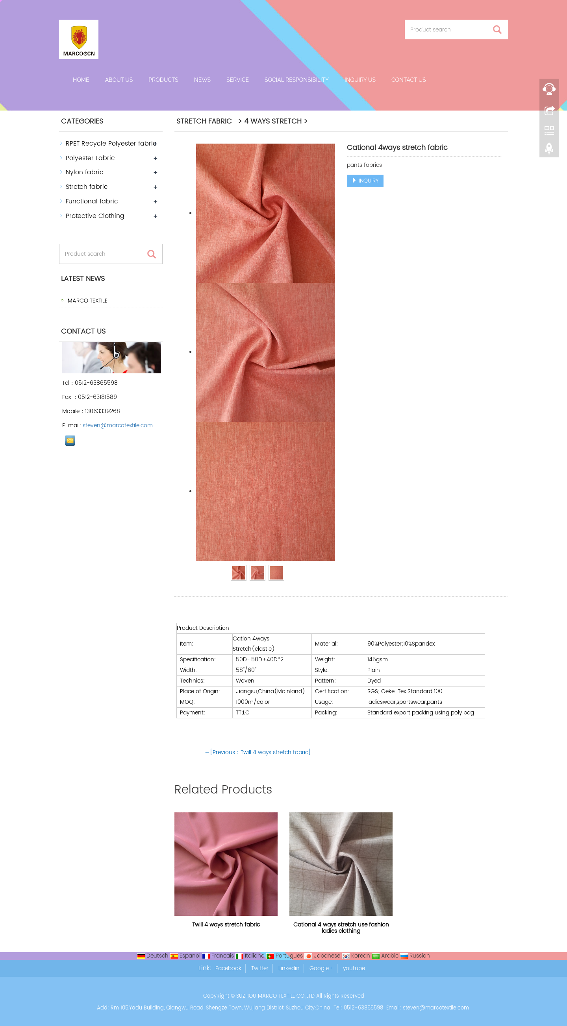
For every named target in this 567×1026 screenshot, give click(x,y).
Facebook (228, 968)
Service (237, 80)
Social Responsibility (297, 80)
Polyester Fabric (90, 158)
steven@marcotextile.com (118, 425)
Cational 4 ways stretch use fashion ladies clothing (341, 928)
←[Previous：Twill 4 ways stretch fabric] (257, 752)
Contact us (408, 80)
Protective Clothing (95, 216)
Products (163, 80)
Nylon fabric (85, 172)
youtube (354, 968)
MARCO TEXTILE (86, 300)
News (202, 80)
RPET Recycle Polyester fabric (111, 143)
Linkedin (289, 968)
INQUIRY (365, 180)
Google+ (321, 968)
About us (119, 80)
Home (81, 80)
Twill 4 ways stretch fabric (226, 924)
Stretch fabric (87, 187)
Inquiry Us (360, 80)
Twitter (260, 968)
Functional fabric (92, 201)
